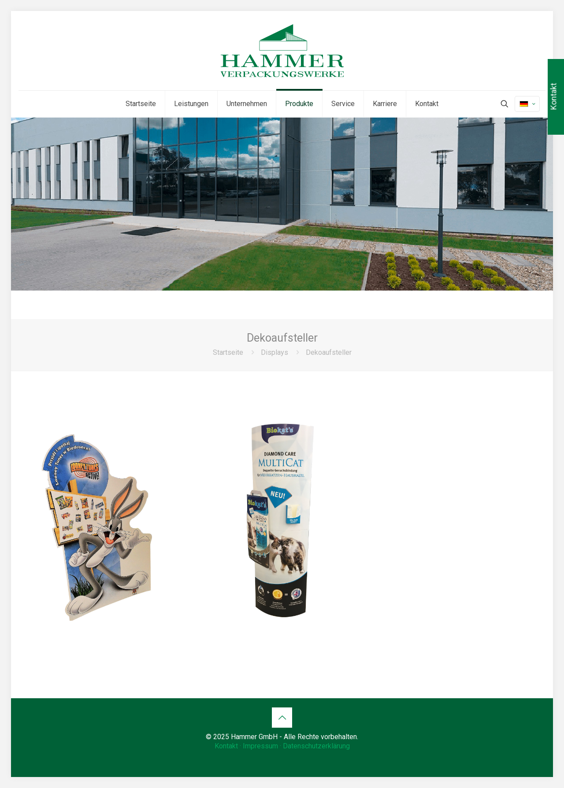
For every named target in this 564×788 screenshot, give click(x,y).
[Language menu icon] (527, 104)
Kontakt (226, 746)
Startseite (228, 352)
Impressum (260, 746)
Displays (274, 352)
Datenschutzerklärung (316, 746)
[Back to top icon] (282, 717)
